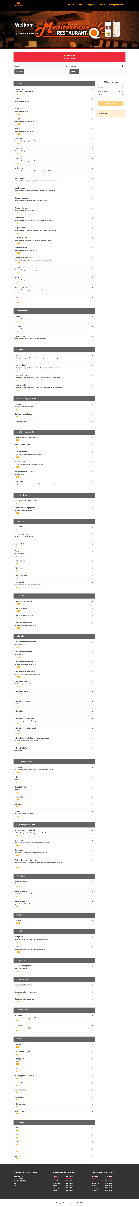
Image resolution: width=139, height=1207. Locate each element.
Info (80, 5)
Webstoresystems (70, 1203)
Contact (102, 5)
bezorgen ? (105, 113)
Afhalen (74, 72)
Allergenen (90, 5)
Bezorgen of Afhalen (117, 5)
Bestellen (70, 5)
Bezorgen (19, 71)
